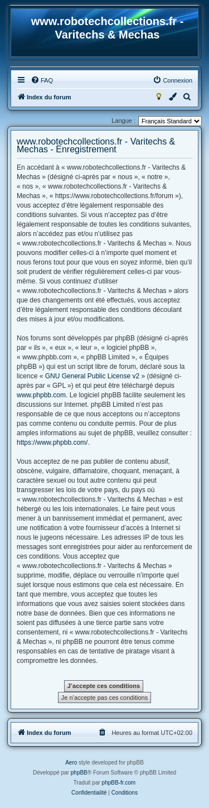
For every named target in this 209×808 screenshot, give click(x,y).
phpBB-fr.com (119, 783)
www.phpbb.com (41, 395)
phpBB (79, 772)
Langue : (123, 120)
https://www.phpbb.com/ (52, 442)
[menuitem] (42, 80)
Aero (71, 762)
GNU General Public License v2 (92, 376)
